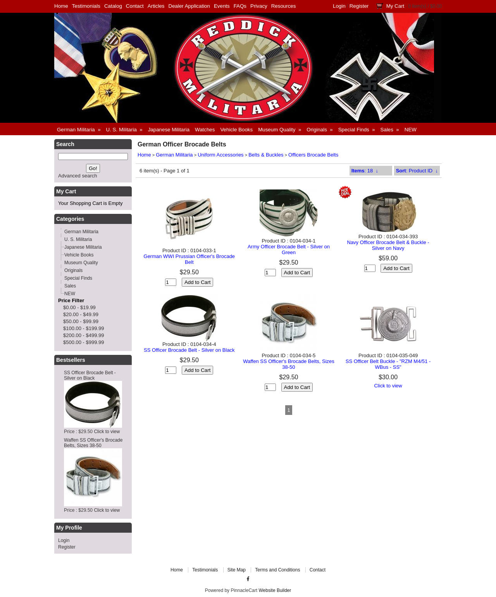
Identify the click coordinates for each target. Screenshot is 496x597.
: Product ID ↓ (417, 171)
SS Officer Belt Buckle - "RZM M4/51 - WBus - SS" (388, 364)
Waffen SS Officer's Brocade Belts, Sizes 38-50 (93, 442)
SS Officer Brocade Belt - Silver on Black (90, 375)
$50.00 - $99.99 (80, 321)
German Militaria (174, 155)
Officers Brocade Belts (313, 155)
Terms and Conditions (277, 570)
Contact (135, 6)
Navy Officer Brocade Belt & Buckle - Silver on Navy (388, 245)
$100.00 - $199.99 (83, 328)
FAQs (240, 6)
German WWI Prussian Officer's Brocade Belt (189, 259)
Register (359, 6)
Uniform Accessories (220, 155)
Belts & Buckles (265, 155)
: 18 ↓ (364, 171)
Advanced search (77, 176)
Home (61, 6)
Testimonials (86, 6)
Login (339, 6)
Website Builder (274, 590)
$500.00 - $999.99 (83, 342)
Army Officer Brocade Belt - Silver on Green (289, 249)
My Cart (395, 6)
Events (222, 6)
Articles (156, 6)
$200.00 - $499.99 (83, 335)
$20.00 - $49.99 (80, 314)
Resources (283, 6)
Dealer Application (189, 6)
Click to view (107, 431)
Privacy (258, 6)
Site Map (236, 570)
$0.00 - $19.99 (79, 307)
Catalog (113, 6)
